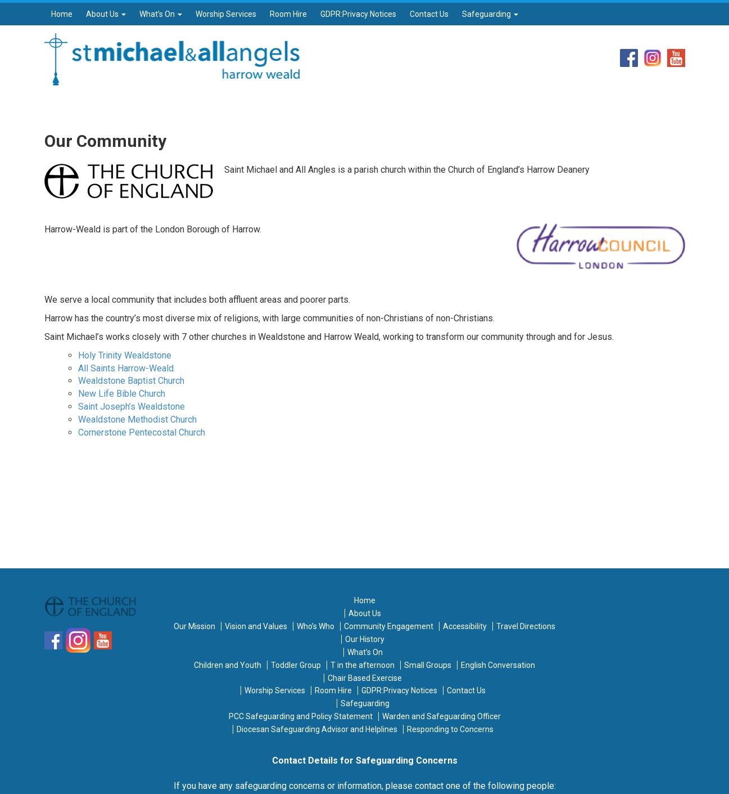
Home (62, 14)
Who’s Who (315, 626)
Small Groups (427, 665)
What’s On (160, 14)
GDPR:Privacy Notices (358, 14)
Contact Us (429, 14)
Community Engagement (388, 626)
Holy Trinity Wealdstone (124, 355)
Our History (364, 639)
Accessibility (465, 626)
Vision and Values (256, 626)
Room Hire (288, 14)
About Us (106, 14)
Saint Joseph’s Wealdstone (131, 406)
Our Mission (194, 626)
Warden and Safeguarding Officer (441, 716)
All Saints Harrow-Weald (126, 368)
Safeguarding (490, 14)
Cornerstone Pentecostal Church (141, 432)
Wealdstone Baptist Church (131, 380)
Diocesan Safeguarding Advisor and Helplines (317, 729)
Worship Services (226, 14)
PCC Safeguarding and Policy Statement (301, 716)
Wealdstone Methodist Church (137, 419)
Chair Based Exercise (365, 678)
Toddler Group (296, 665)
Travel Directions (525, 626)
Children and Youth (227, 665)
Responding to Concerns (450, 729)
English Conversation (498, 665)
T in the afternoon (362, 665)
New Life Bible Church (121, 393)
